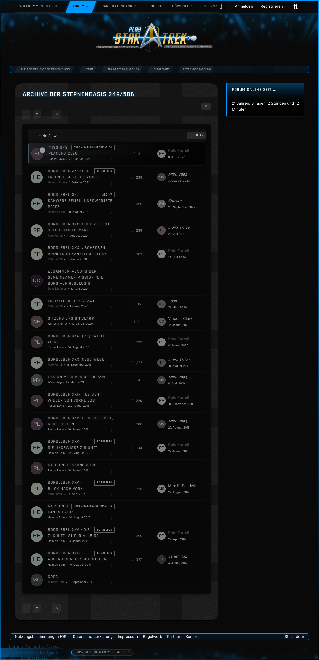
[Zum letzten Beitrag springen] (161, 153)
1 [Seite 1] (26, 114)
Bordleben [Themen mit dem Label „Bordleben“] (104, 171)
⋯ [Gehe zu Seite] (47, 113)
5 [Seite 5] (57, 114)
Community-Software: (103, 652)
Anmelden (244, 6)
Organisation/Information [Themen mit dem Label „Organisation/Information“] (93, 147)
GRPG (53, 576)
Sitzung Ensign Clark (71, 318)
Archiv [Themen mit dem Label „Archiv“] (107, 194)
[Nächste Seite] (67, 114)
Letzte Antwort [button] (49, 135)
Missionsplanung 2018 (71, 465)
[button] (206, 106)
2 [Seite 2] (37, 114)
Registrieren (272, 6)
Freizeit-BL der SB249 (71, 300)
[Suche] (295, 6)
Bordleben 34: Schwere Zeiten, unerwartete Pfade (80, 200)
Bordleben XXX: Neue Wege (76, 359)
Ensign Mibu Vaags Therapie (78, 376)
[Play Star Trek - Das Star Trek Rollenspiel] (159, 38)
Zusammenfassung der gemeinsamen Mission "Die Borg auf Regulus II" (75, 277)
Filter (196, 135)
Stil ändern (294, 636)
